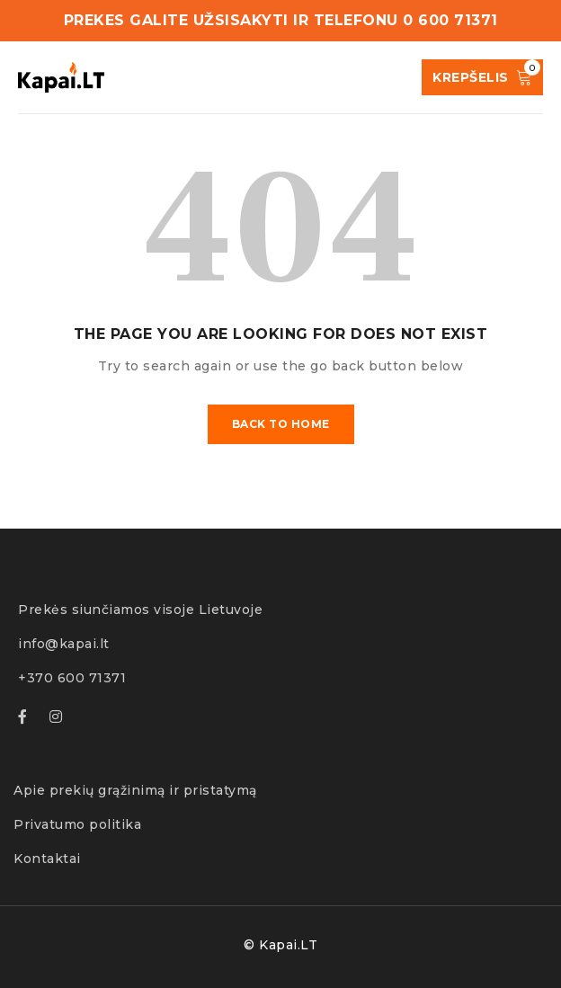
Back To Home (281, 424)
